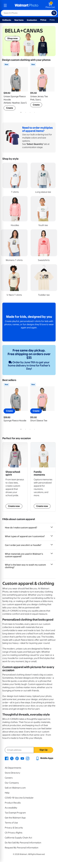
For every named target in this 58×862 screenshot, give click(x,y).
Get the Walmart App (15, 817)
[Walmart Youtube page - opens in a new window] (22, 758)
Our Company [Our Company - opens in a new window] (12, 782)
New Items (19, 20)
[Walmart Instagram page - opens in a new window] (27, 758)
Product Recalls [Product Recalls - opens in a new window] (13, 802)
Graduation (32, 20)
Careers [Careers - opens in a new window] (9, 777)
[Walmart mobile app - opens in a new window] (44, 758)
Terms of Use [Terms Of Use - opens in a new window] (11, 822)
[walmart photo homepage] (26, 5)
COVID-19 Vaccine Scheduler (19, 797)
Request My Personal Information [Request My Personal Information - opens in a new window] (21, 847)
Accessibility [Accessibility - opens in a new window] (11, 807)
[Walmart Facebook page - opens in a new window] (6, 758)
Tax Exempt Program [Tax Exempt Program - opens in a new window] (15, 812)
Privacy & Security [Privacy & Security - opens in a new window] (14, 827)
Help (7, 792)
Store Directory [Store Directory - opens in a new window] (12, 772)
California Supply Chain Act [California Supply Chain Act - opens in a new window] (18, 837)
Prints (52, 20)
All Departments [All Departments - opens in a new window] (13, 767)
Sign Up (44, 749)
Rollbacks (6, 20)
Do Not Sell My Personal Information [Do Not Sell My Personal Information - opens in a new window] (23, 842)
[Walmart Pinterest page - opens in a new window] (17, 758)
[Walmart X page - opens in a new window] (12, 758)
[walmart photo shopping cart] (50, 5)
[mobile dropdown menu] (5, 5)
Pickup (43, 20)
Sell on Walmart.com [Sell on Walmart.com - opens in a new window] (15, 787)
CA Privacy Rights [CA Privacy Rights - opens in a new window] (13, 832)
